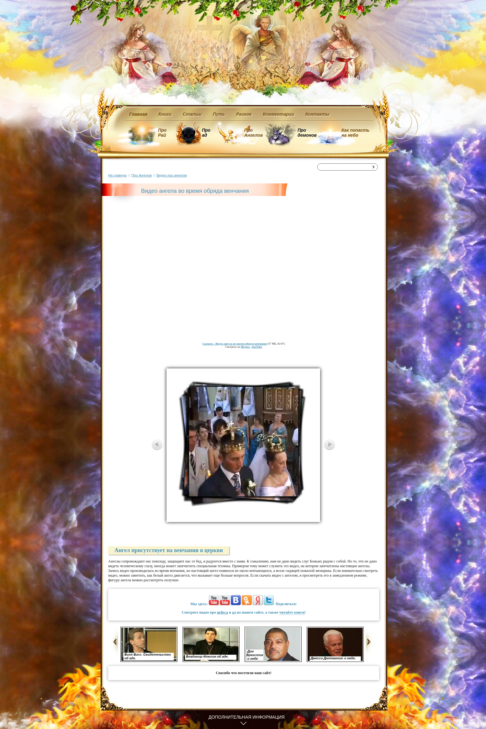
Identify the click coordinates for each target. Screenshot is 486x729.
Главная (138, 114)
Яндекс (245, 346)
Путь (219, 114)
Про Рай (162, 133)
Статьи (192, 114)
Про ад (206, 133)
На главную (117, 175)
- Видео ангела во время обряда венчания (234, 343)
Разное (243, 114)
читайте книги (291, 612)
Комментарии (278, 114)
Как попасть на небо (355, 133)
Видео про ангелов (171, 175)
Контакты (317, 114)
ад (234, 612)
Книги (165, 114)
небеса (222, 612)
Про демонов (307, 133)
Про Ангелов (253, 133)
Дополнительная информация (247, 717)
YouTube (256, 346)
